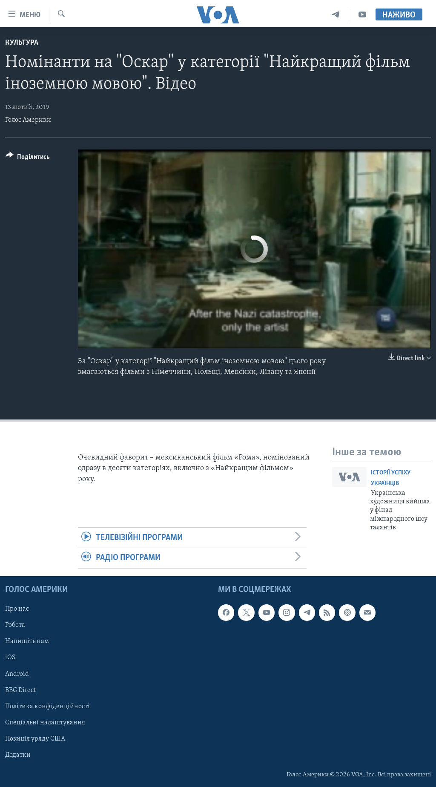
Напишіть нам (27, 641)
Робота (15, 625)
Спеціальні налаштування (45, 722)
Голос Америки (28, 120)
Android (17, 673)
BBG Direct (20, 689)
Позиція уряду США (35, 738)
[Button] (28, 158)
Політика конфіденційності (47, 706)
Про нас (17, 609)
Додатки (18, 754)
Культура (21, 43)
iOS (10, 657)
